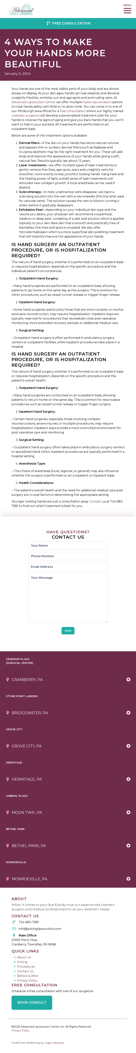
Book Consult (31, 1002)
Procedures (26, 966)
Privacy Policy (27, 980)
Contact (95, 501)
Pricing (22, 962)
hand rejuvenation (97, 102)
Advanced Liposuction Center (34, 102)
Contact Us (25, 971)
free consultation (72, 111)
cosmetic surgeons (25, 115)
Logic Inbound (54, 1042)
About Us (24, 957)
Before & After (27, 976)
